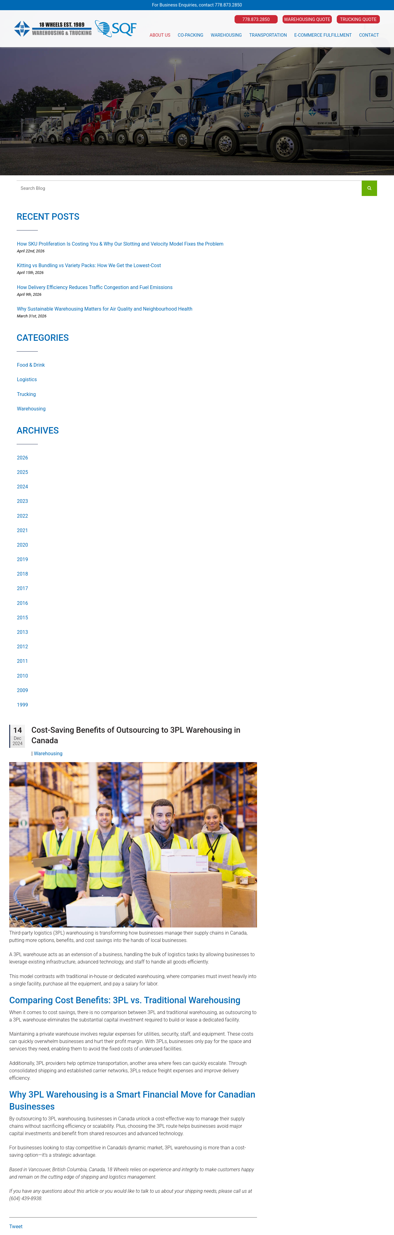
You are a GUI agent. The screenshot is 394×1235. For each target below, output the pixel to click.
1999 (22, 705)
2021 (22, 530)
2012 (22, 647)
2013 (22, 632)
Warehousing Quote (307, 19)
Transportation (268, 35)
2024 (22, 487)
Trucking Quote (358, 19)
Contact (369, 35)
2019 (22, 559)
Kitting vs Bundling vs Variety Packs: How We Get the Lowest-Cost (89, 265)
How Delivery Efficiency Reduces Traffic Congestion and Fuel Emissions (95, 287)
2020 (22, 545)
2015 (22, 618)
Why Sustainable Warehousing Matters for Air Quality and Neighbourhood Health (104, 309)
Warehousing (226, 35)
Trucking (26, 394)
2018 (22, 574)
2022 (22, 516)
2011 (22, 661)
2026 (22, 458)
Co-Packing (190, 35)
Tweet (15, 1226)
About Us (160, 35)
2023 (22, 501)
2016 (22, 603)
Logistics (27, 379)
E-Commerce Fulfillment (323, 35)
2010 (22, 676)
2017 (22, 588)
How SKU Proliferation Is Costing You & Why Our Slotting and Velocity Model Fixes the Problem (120, 244)
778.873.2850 (228, 5)
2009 (22, 690)
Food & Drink (31, 365)
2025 (22, 472)
